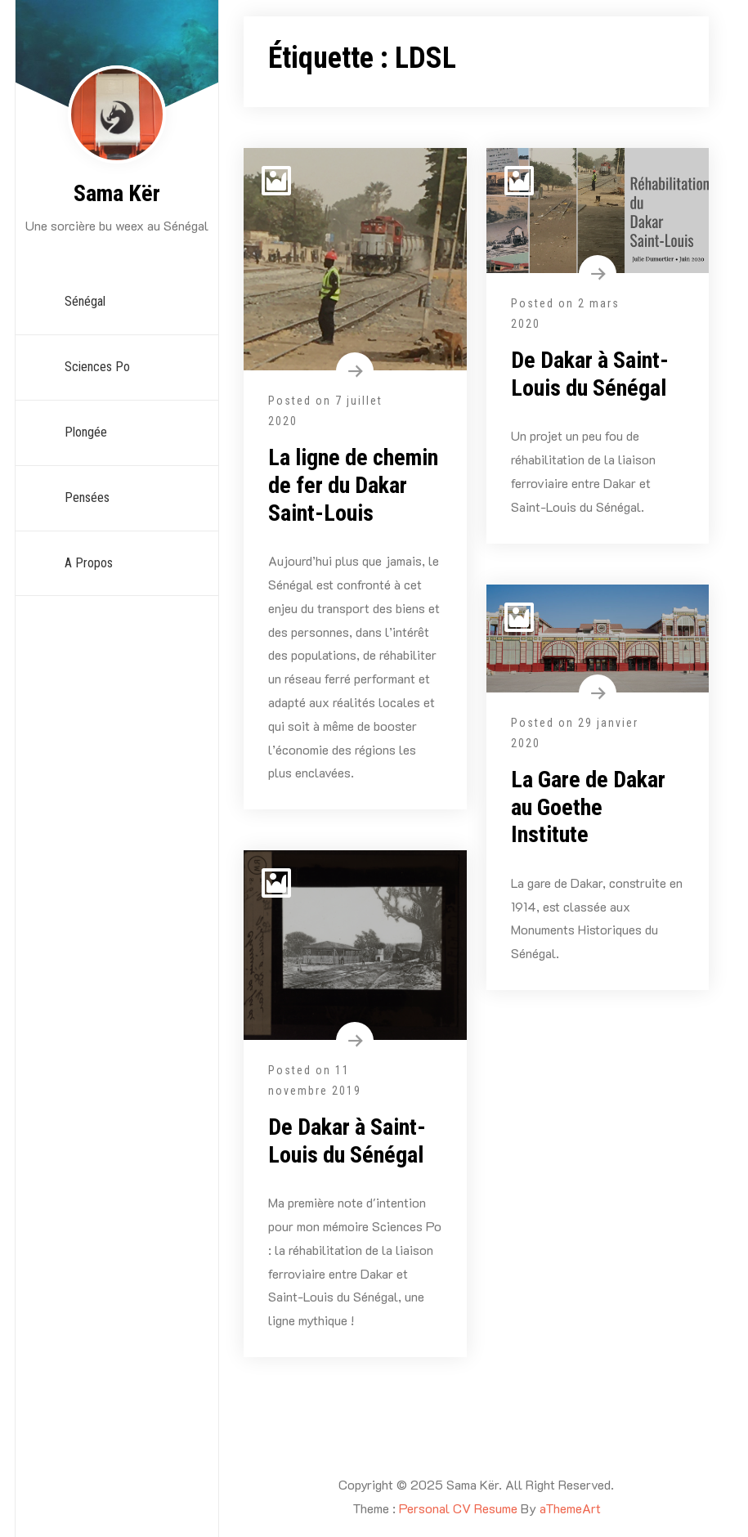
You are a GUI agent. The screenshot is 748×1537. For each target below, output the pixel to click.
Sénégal (85, 301)
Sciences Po (97, 366)
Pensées (87, 497)
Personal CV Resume (458, 1508)
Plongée (86, 432)
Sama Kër (117, 193)
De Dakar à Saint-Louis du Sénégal (590, 374)
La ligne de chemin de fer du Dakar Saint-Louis (353, 485)
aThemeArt (570, 1508)
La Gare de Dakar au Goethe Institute (588, 807)
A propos (89, 563)
